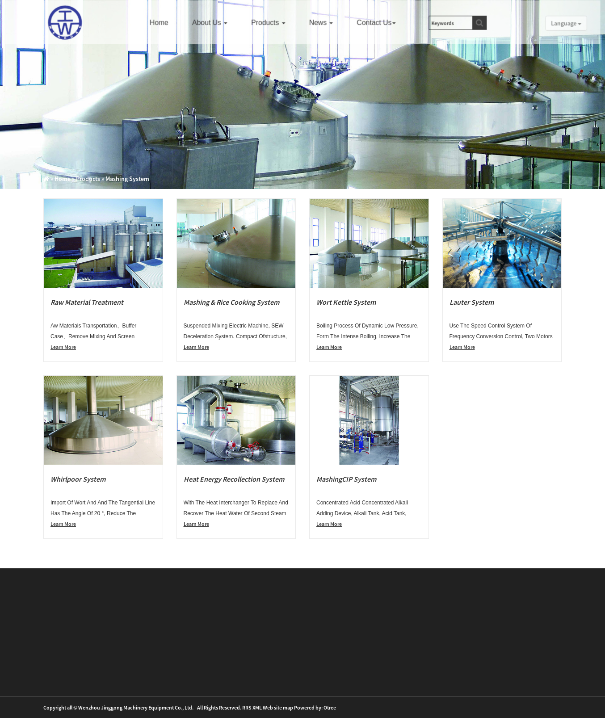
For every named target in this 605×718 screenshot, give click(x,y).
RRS (247, 707)
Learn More (63, 347)
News (324, 22)
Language (561, 23)
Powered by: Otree (315, 707)
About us (214, 22)
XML (257, 707)
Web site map (278, 707)
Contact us (378, 22)
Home (165, 22)
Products (272, 22)
